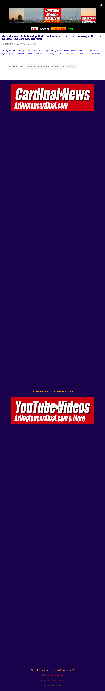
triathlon (56, 66)
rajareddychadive (58, 680)
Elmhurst (13, 66)
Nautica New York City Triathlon (34, 66)
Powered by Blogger (52, 675)
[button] (101, 37)
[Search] (101, 5)
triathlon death (69, 66)
